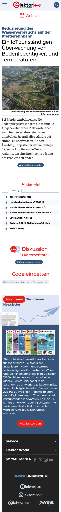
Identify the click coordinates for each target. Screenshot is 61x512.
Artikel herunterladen (30, 165)
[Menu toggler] (4, 5)
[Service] (32, 441)
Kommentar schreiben (29, 262)
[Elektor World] (32, 450)
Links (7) (15, 190)
